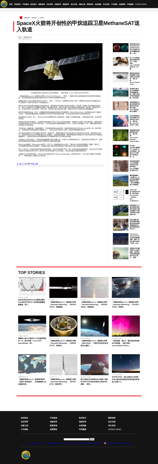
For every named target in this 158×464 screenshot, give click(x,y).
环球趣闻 (130, 4)
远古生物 (74, 4)
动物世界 (58, 4)
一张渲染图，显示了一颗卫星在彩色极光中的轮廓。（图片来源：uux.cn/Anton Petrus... (125, 343)
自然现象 (98, 4)
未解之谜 (82, 4)
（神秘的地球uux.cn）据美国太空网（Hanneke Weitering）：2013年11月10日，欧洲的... (125, 304)
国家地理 (41, 4)
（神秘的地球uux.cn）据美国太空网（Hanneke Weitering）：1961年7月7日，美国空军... (62, 381)
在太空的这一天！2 (117, 299)
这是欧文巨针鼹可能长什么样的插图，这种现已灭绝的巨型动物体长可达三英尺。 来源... (135, 252)
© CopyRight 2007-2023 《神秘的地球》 (42, 443)
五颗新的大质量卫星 (23, 336)
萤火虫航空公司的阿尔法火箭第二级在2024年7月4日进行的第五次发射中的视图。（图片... (94, 381)
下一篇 (24, 164)
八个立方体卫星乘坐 (117, 374)
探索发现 (90, 4)
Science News (141, 4)
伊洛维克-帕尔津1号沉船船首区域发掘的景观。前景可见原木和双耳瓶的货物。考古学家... (135, 93)
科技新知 (17, 4)
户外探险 (114, 4)
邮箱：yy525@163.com (69, 443)
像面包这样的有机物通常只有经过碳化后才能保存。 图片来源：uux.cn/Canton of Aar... (135, 78)
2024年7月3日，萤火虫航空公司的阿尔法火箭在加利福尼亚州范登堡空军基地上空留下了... (125, 379)
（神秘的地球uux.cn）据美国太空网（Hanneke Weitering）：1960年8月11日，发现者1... (62, 343)
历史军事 (49, 4)
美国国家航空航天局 (23, 377)
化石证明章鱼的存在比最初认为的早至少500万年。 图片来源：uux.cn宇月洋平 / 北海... (135, 120)
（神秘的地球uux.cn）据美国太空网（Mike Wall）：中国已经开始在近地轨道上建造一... (94, 343)
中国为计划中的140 (86, 338)
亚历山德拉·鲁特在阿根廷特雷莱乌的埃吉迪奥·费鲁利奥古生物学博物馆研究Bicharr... (135, 224)
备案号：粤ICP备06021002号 (92, 443)
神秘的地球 (27, 17)
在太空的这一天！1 (54, 299)
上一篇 (19, 164)
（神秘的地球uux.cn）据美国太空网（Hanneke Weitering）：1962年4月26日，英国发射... (94, 304)
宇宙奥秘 (25, 4)
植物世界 (66, 4)
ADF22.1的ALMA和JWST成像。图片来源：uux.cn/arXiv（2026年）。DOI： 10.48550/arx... (135, 195)
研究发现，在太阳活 (23, 297)
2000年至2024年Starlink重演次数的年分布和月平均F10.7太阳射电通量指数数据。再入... (31, 302)
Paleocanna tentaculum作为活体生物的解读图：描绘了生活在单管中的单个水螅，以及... (135, 238)
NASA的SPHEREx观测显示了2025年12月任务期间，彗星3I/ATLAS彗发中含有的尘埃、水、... (135, 151)
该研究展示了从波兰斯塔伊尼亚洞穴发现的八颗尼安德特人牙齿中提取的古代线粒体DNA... (135, 209)
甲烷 (32, 164)
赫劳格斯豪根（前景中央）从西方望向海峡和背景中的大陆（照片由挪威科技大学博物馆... (135, 180)
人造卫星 (41, 17)
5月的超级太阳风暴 (117, 338)
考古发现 (106, 4)
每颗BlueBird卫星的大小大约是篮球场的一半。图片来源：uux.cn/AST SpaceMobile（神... (32, 340)
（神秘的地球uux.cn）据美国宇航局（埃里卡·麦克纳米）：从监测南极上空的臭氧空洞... (32, 381)
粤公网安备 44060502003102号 (120, 443)
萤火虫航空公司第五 (86, 377)
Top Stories (31, 272)
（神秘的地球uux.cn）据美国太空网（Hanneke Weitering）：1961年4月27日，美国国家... (62, 304)
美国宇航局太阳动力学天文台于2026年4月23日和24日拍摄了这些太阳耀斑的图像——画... (135, 48)
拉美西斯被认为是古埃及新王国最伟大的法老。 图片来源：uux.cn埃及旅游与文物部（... (135, 106)
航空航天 (33, 4)
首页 (11, 4)
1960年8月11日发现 (54, 338)
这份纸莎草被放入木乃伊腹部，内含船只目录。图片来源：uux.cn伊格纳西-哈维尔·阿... (135, 165)
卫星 (36, 164)
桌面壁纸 (122, 4)
